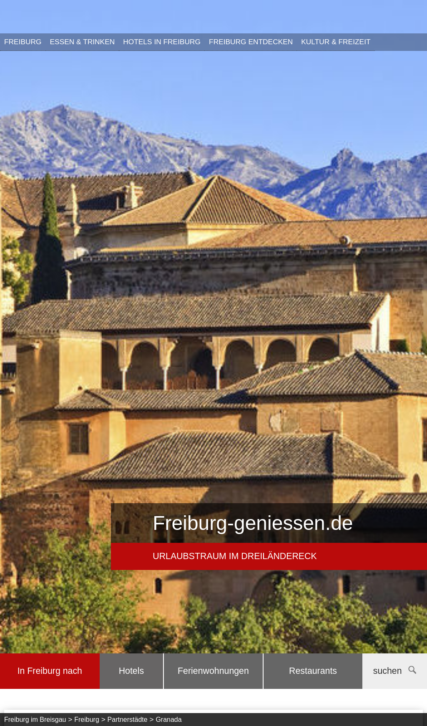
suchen (394, 671)
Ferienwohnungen (213, 671)
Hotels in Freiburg (162, 42)
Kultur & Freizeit (335, 42)
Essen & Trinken (82, 42)
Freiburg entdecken (251, 42)
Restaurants (313, 671)
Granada (168, 719)
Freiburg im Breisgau (35, 719)
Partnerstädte (128, 719)
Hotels (131, 671)
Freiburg (23, 42)
